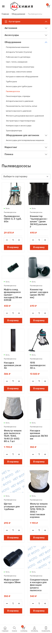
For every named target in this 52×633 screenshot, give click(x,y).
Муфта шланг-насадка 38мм (12, 581)
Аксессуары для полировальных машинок (25, 140)
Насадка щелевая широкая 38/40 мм (39, 434)
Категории (12, 21)
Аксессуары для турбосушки (19, 86)
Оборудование (18, 14)
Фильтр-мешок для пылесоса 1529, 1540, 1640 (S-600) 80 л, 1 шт (13, 436)
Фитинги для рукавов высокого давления (25, 116)
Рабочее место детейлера (18, 57)
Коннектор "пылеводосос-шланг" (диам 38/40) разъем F (39, 221)
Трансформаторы (14, 130)
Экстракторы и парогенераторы (20, 121)
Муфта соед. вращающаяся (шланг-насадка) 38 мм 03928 (13, 295)
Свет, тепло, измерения (16, 62)
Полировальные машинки (17, 47)
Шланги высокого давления (18, 111)
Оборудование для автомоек (22, 135)
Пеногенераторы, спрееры (18, 96)
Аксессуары (12, 35)
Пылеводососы (13, 91)
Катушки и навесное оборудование (22, 76)
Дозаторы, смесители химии (19, 72)
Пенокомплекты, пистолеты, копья (21, 106)
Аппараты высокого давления (19, 101)
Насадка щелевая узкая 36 (12, 365)
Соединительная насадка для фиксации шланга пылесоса (39, 585)
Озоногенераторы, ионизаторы (20, 67)
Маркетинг (11, 147)
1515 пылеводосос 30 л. (38, 365)
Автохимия (11, 28)
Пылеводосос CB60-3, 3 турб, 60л (12, 219)
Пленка (9, 154)
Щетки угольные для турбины (12, 506)
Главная (5, 14)
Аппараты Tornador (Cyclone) (19, 52)
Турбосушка (11, 81)
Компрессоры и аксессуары (18, 125)
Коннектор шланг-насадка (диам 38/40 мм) (39, 293)
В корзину (13, 247)
